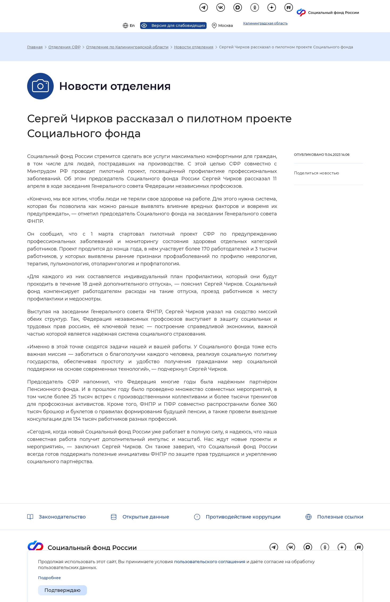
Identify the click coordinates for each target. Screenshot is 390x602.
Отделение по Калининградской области (127, 47)
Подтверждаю (62, 590)
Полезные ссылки (340, 517)
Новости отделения (193, 47)
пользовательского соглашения (209, 561)
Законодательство (62, 517)
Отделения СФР (64, 47)
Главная (35, 47)
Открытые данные (146, 517)
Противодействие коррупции (243, 517)
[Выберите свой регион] (286, 9)
